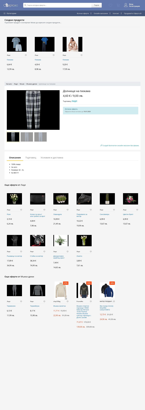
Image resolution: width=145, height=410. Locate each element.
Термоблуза (34, 306)
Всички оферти (83, 13)
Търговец (30, 157)
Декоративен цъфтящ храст (59, 257)
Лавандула (57, 214)
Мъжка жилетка (59, 306)
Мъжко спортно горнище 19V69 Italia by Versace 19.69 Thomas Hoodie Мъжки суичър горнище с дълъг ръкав (84, 311)
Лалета (79, 256)
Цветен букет (128, 214)
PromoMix (80, 301)
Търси (96, 5)
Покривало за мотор (82, 215)
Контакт (116, 13)
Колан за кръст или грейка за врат (37, 215)
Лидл (8, 55)
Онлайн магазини (101, 13)
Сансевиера (104, 214)
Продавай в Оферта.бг (133, 13)
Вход (131, 4)
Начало (9, 84)
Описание (15, 157)
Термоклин (11, 306)
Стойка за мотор (36, 256)
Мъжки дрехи (31, 84)
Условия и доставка (52, 157)
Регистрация (134, 6)
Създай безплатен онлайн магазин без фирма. (119, 145)
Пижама (10, 60)
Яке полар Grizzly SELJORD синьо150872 (106, 308)
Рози (9, 214)
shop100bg (56, 301)
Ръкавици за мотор (14, 256)
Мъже (22, 84)
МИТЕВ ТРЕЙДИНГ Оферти (106, 301)
